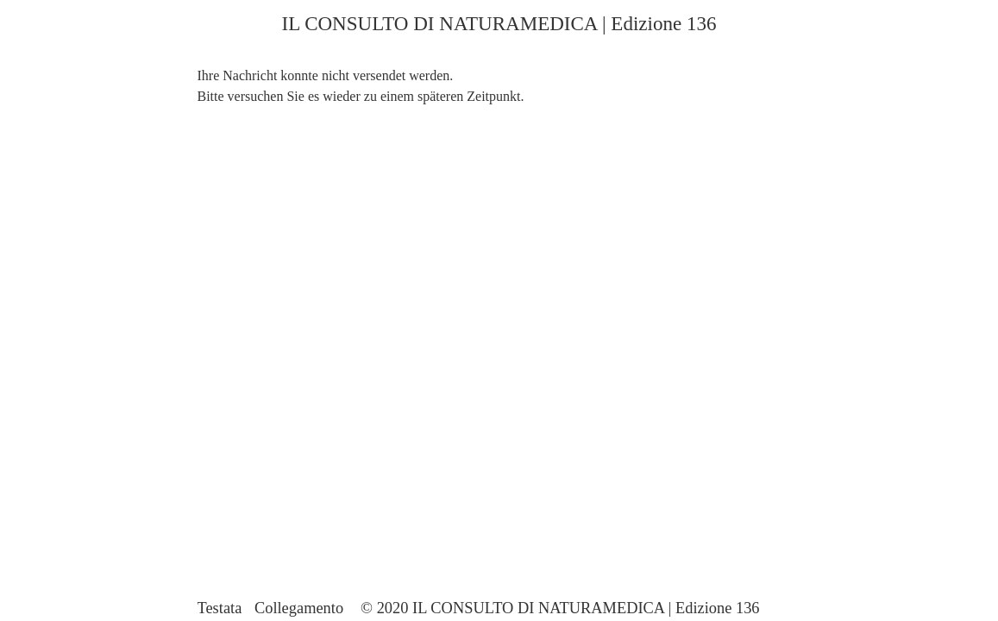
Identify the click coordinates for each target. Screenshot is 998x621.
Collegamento (298, 608)
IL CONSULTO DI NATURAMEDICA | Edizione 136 (498, 23)
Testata (220, 608)
